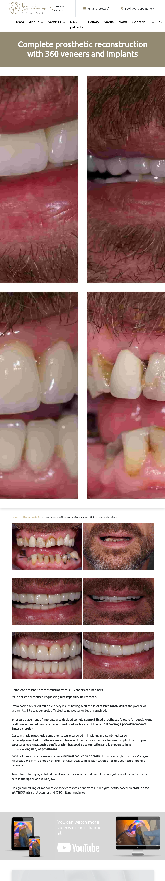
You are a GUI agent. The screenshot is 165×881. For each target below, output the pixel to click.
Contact (138, 22)
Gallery (93, 22)
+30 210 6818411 (57, 8)
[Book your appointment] (137, 8)
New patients (76, 24)
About (34, 22)
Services (54, 22)
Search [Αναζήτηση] (160, 21)
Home (19, 22)
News (123, 22)
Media (109, 22)
